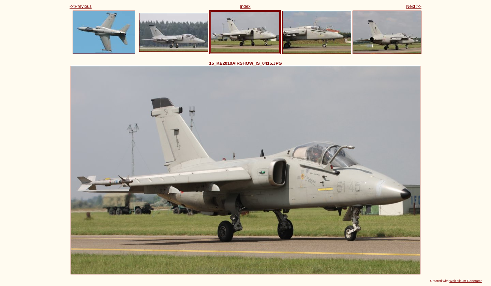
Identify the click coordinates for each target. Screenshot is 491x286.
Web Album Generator (465, 281)
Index (245, 6)
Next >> (413, 6)
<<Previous (81, 6)
